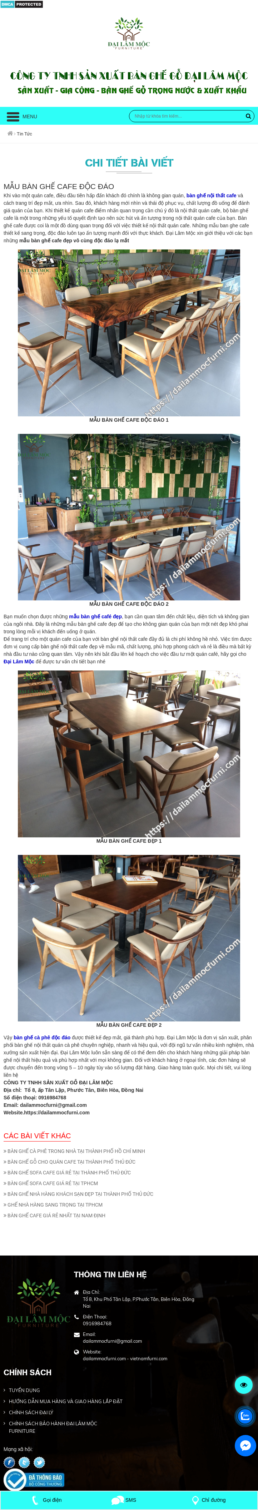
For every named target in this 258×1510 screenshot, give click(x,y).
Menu (22, 116)
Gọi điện (45, 1500)
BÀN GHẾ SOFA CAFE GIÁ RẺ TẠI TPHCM (51, 1183)
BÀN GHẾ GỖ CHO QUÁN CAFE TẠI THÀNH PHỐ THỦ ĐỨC (69, 1162)
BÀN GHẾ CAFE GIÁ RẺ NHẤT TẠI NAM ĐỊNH (54, 1215)
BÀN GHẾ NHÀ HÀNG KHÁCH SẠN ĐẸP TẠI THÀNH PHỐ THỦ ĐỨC (78, 1194)
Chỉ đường (207, 1500)
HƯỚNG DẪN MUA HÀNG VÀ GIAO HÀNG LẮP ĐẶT (66, 1401)
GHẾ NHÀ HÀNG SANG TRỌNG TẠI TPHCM (53, 1205)
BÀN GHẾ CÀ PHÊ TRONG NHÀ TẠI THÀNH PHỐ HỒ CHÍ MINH (74, 1151)
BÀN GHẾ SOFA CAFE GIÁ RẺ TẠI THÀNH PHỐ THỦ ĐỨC (67, 1172)
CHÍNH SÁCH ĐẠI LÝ (31, 1412)
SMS (123, 1500)
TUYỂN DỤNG (24, 1390)
